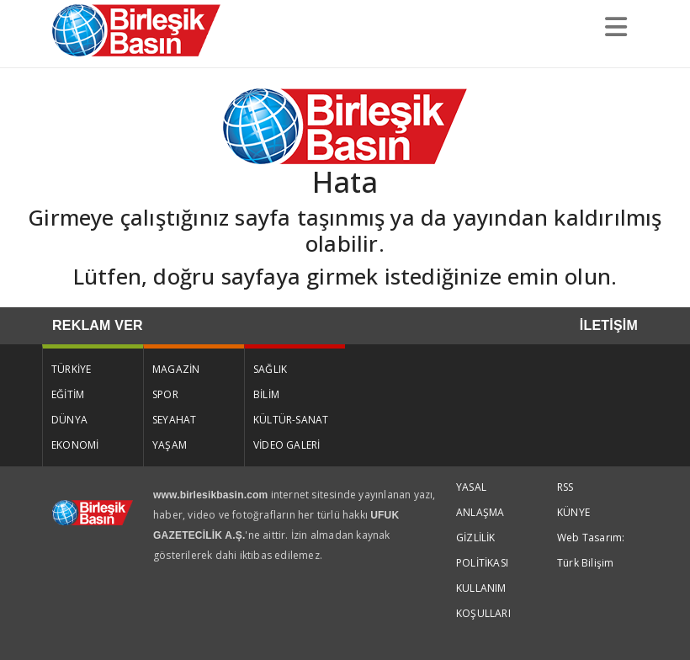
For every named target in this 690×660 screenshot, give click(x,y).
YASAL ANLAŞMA (480, 499)
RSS (565, 487)
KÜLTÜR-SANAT (290, 419)
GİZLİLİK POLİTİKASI (482, 550)
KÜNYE (573, 512)
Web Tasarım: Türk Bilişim (590, 550)
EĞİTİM (67, 394)
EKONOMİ (74, 445)
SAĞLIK (270, 369)
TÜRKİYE (71, 369)
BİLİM (266, 394)
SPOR (165, 394)
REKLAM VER (97, 325)
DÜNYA (69, 419)
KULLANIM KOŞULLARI (483, 600)
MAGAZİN (175, 369)
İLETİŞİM (609, 325)
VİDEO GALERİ (286, 445)
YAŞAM (169, 445)
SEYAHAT (174, 419)
